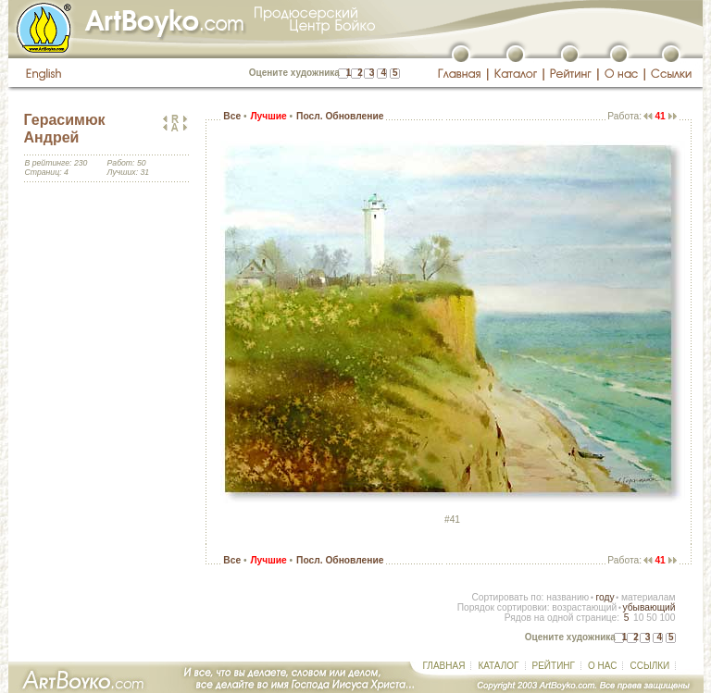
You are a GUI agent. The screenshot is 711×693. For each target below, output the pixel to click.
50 (651, 618)
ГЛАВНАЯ (444, 666)
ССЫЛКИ (649, 666)
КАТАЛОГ (498, 666)
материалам (648, 597)
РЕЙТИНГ (553, 666)
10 (638, 618)
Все (232, 116)
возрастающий (584, 607)
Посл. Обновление (339, 116)
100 (667, 618)
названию (567, 597)
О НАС (602, 666)
